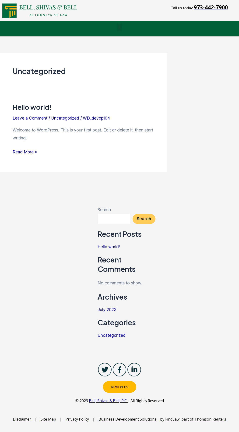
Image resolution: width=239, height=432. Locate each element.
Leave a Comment (30, 118)
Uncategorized (66, 118)
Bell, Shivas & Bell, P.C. (108, 400)
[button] (119, 27)
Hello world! (33, 107)
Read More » (25, 151)
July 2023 (107, 309)
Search (104, 209)
